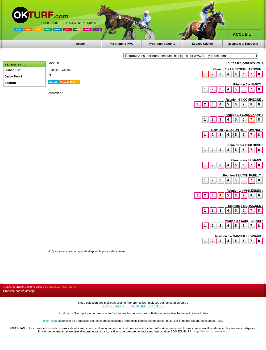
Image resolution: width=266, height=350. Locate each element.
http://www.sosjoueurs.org (210, 331)
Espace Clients (202, 43)
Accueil (81, 43)
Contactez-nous (57, 286)
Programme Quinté (162, 43)
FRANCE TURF (112, 305)
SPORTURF (156, 305)
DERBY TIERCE (135, 305)
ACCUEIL (242, 34)
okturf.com (64, 313)
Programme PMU (122, 43)
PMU (218, 320)
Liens (72, 286)
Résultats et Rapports (243, 43)
